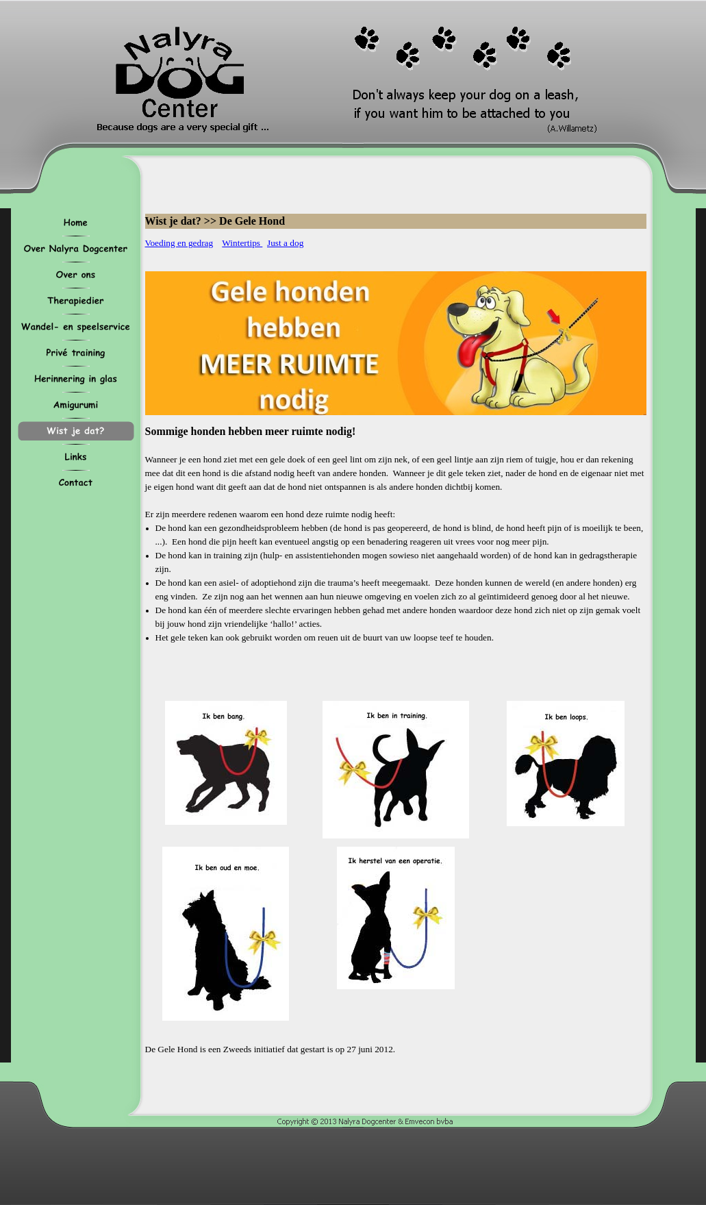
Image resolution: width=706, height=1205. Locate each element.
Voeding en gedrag (179, 243)
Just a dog (285, 243)
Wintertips (242, 243)
